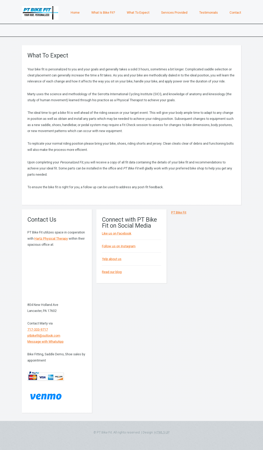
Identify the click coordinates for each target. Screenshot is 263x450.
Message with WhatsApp (45, 341)
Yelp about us (111, 259)
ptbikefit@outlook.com (43, 335)
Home (75, 12)
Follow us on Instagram (119, 246)
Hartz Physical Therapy (51, 238)
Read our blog (112, 272)
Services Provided (174, 12)
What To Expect (138, 12)
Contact (235, 12)
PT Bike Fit (178, 212)
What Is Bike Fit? (103, 12)
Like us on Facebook (116, 233)
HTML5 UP (162, 432)
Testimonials (208, 12)
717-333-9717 (37, 329)
